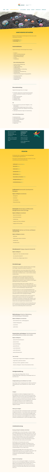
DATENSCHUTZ (38, 9)
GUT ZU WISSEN (23, 9)
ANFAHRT (32, 9)
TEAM (7, 9)
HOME (4, 9)
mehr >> (21, 40)
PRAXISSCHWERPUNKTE (14, 9)
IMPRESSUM (44, 9)
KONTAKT (28, 9)
